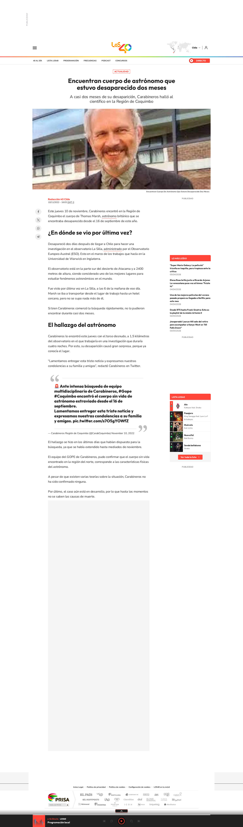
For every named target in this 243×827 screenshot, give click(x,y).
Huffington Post (90, 799)
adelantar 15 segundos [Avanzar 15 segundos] (131, 821)
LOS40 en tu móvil (162, 787)
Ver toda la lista (188, 457)
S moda (141, 803)
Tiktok (102, 766)
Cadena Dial (140, 799)
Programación (71, 60)
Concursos (121, 60)
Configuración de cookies (139, 787)
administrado (113, 249)
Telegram (38, 237)
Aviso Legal (78, 787)
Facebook (38, 212)
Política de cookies (117, 787)
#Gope (125, 391)
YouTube (115, 766)
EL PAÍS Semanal (151, 799)
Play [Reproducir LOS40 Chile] (121, 821)
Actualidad (121, 71)
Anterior (104, 821)
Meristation (170, 803)
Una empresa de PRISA (58, 797)
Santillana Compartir (132, 795)
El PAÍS (86, 795)
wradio (116, 799)
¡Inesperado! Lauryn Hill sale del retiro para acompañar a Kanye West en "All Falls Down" (189, 324)
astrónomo (109, 216)
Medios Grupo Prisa (58, 805)
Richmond (84, 803)
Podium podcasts (114, 803)
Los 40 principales (101, 795)
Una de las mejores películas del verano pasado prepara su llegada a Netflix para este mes (190, 298)
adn (165, 795)
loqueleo (155, 803)
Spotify (133, 766)
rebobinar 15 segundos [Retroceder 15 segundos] (111, 821)
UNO (107, 799)
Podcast (106, 60)
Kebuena (174, 799)
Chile (194, 47)
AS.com (155, 795)
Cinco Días (128, 799)
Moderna (99, 803)
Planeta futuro (163, 799)
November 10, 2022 (122, 433)
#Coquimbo (65, 396)
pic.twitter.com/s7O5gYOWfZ (101, 420)
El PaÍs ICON (128, 803)
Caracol (176, 795)
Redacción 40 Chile (59, 199)
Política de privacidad (96, 787)
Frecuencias (90, 60)
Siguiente (139, 821)
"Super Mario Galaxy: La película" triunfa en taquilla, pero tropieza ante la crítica (190, 268)
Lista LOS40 (52, 60)
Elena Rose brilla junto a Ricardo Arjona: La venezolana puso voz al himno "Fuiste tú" (190, 283)
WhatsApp (38, 228)
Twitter (38, 220)
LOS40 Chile (121, 47)
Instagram (109, 766)
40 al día (37, 60)
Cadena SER (145, 795)
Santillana (115, 795)
